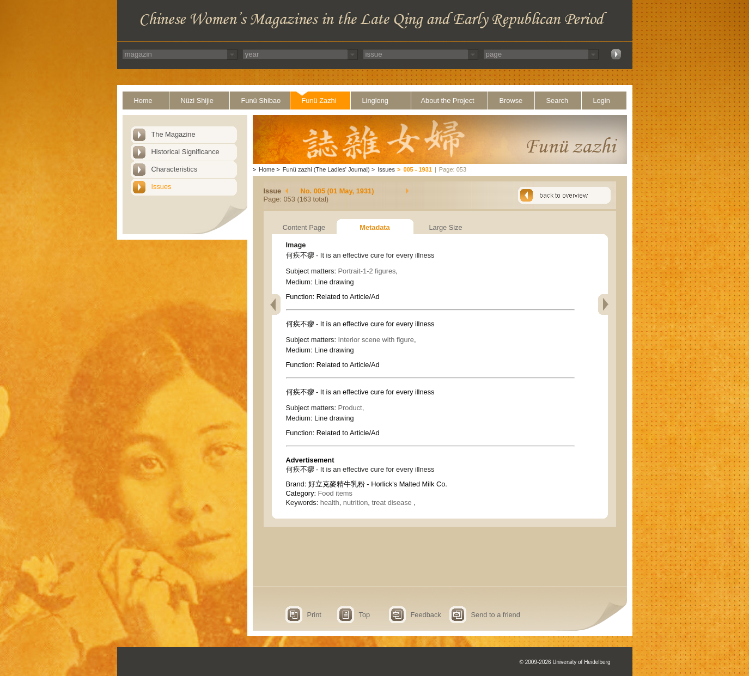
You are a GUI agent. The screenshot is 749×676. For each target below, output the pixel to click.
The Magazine (173, 134)
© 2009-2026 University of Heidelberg (565, 662)
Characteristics (174, 169)
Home (143, 100)
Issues (161, 186)
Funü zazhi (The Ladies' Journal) (326, 169)
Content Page (304, 227)
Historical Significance (185, 152)
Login (601, 100)
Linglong (375, 100)
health (329, 502)
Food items (335, 493)
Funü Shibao (261, 100)
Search (557, 100)
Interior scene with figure (376, 340)
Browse (511, 100)
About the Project (447, 100)
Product (350, 408)
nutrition (355, 502)
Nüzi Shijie (197, 100)
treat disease (392, 502)
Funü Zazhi (319, 100)
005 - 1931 (417, 169)
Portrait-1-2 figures (367, 271)
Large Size (445, 227)
